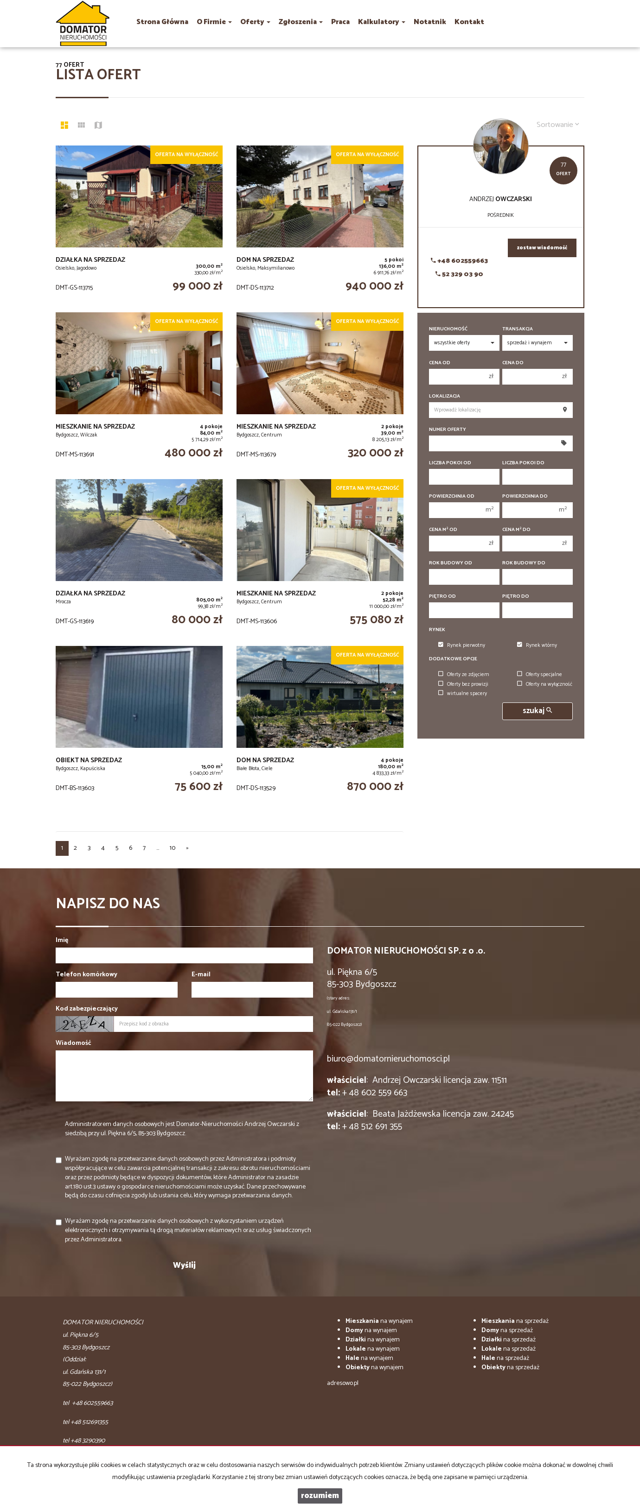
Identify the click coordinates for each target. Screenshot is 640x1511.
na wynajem (379, 1321)
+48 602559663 (459, 261)
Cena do (513, 363)
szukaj (537, 711)
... (157, 848)
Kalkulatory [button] (381, 22)
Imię (62, 940)
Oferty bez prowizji (463, 684)
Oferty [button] (255, 22)
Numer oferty (447, 429)
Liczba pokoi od (450, 463)
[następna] (187, 848)
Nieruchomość (448, 329)
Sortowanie (558, 125)
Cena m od (443, 529)
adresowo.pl (342, 1383)
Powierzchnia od (451, 496)
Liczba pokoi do (523, 463)
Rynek (437, 629)
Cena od (439, 363)
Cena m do (516, 529)
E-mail (201, 975)
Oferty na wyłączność (544, 684)
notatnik (430, 22)
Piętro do (515, 596)
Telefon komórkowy (86, 975)
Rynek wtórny (537, 645)
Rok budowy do (523, 563)
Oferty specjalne (539, 674)
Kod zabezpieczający (87, 1009)
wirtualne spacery (462, 693)
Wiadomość (73, 1043)
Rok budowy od (450, 563)
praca (340, 22)
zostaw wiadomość (542, 248)
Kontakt (469, 22)
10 (172, 848)
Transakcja (517, 329)
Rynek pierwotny (461, 645)
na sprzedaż (515, 1321)
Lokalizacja (444, 396)
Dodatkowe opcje (453, 659)
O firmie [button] (214, 22)
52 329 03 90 (459, 274)
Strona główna (162, 22)
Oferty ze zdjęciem (463, 674)
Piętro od (442, 596)
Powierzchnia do (525, 496)
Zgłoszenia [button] (301, 22)
